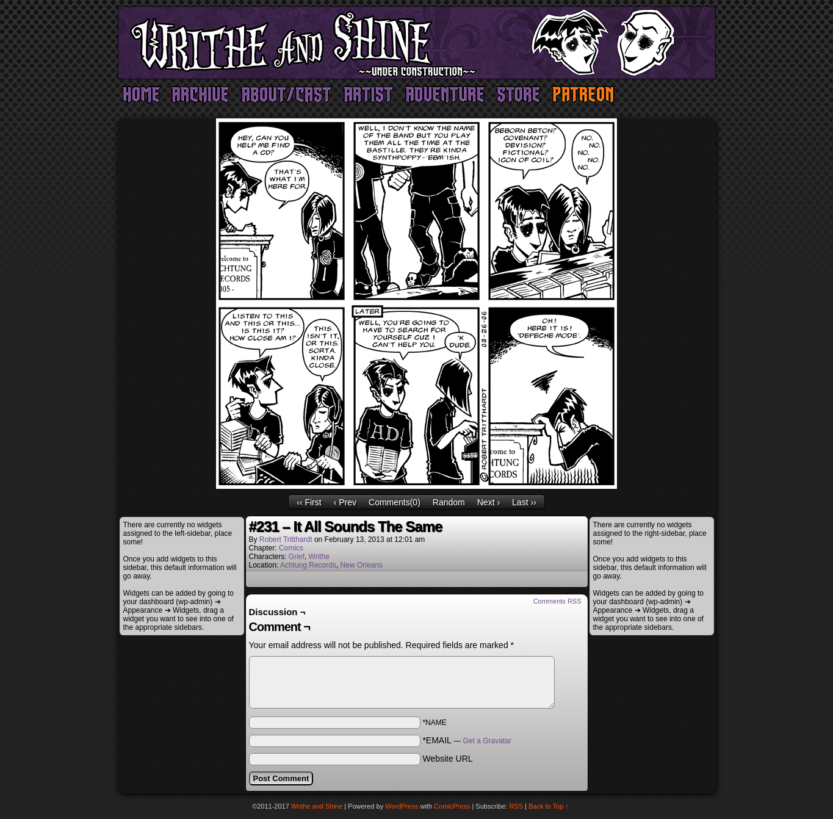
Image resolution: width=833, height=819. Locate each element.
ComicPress (452, 806)
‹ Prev (345, 502)
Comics (291, 548)
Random (449, 502)
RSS (516, 806)
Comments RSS (557, 601)
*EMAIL (466, 740)
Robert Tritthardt (285, 539)
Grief (297, 556)
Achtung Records (308, 565)
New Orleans (362, 565)
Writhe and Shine (417, 42)
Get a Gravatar (487, 741)
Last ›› (524, 502)
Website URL (447, 758)
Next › (488, 502)
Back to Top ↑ (548, 806)
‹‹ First (309, 502)
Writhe (319, 556)
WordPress (401, 806)
